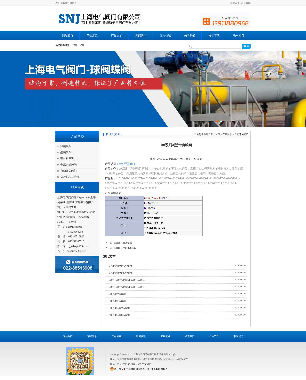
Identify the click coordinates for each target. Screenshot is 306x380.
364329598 (73, 251)
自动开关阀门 (68, 170)
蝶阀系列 (65, 152)
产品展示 (116, 35)
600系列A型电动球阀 (125, 248)
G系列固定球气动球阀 (120, 265)
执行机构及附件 (69, 176)
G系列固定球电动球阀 (120, 272)
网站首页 (67, 35)
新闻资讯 (140, 35)
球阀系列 (65, 146)
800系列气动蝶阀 (117, 294)
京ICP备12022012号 (157, 369)
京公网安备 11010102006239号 (129, 369)
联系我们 (238, 35)
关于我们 (189, 35)
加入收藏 (246, 3)
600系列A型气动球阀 (120, 308)
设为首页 (235, 3)
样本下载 (214, 35)
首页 (217, 134)
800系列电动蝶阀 (123, 243)
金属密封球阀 (68, 164)
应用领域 (165, 35)
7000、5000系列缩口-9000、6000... (126, 279)
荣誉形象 (92, 35)
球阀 (75, 45)
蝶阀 (82, 45)
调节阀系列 (67, 158)
